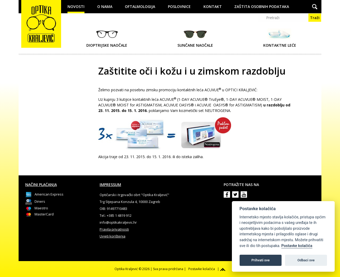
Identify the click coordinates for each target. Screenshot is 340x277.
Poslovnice (179, 6)
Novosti (75, 6)
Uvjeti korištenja (112, 236)
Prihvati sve (260, 260)
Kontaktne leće (279, 38)
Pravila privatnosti (114, 229)
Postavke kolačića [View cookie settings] (201, 269)
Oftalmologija (140, 6)
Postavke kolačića (296, 246)
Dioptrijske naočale (106, 38)
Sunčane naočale (195, 38)
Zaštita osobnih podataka (261, 6)
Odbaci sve (306, 260)
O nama (104, 6)
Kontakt (212, 6)
